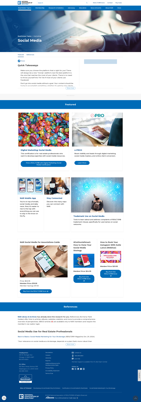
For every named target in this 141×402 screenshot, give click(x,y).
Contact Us (78, 351)
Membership (39, 8)
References (30, 55)
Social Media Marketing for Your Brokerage (102, 387)
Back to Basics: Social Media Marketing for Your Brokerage (41, 336)
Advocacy (71, 8)
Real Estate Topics (24, 8)
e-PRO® (78, 150)
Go (87, 3)
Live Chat (77, 358)
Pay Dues (118, 3)
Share (21, 61)
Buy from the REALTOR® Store (35, 290)
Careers (47, 354)
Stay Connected (54, 198)
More (119, 8)
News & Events (96, 8)
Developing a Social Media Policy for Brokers (46, 387)
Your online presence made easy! (66, 397)
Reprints (47, 359)
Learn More (82, 162)
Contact (110, 3)
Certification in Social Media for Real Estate (75, 387)
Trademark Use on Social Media (89, 215)
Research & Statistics (56, 8)
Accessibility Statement (52, 370)
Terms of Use (49, 372)
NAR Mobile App (28, 198)
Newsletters (49, 351)
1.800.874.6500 (79, 354)
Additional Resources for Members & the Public (52, 363)
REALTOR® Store (99, 3)
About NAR (109, 8)
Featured (21, 55)
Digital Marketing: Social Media (36, 150)
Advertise (48, 357)
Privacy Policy (49, 367)
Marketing (37, 36)
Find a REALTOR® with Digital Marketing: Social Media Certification (43, 163)
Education (82, 8)
